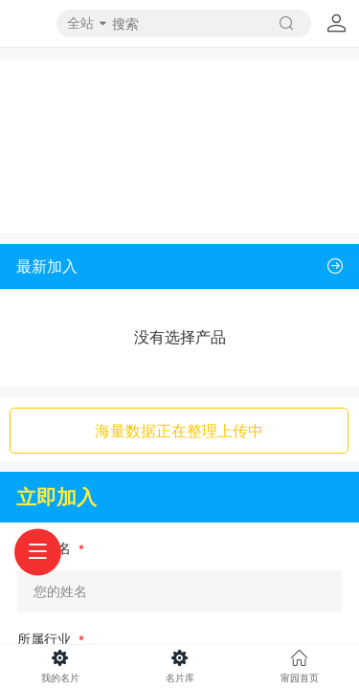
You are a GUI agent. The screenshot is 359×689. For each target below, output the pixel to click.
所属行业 (46, 639)
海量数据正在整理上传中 (179, 430)
